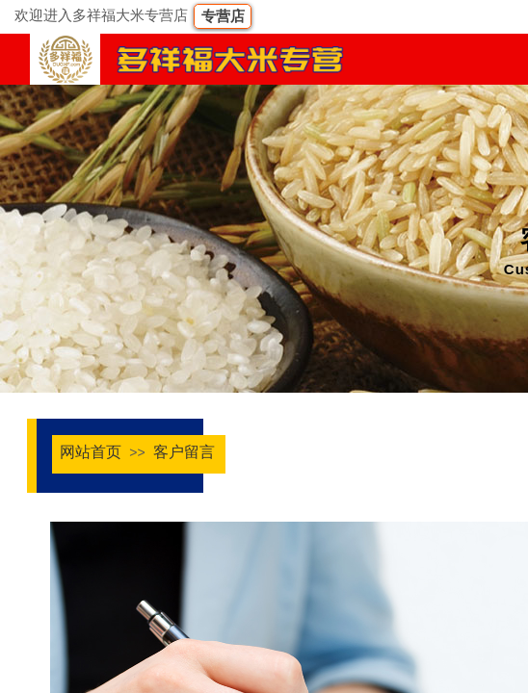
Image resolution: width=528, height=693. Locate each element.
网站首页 (90, 452)
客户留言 (184, 452)
